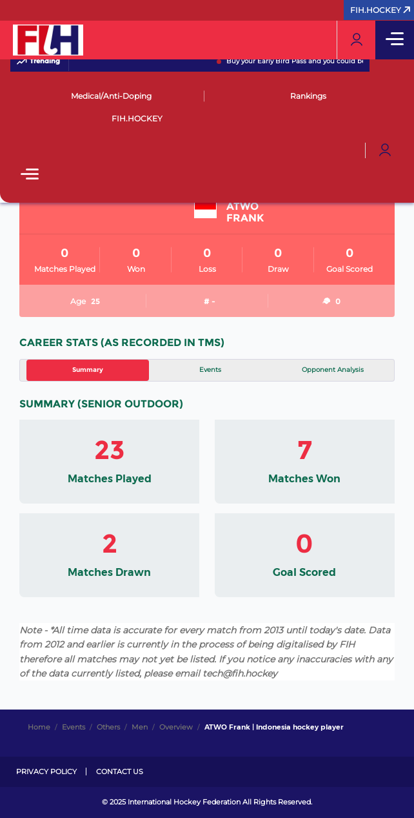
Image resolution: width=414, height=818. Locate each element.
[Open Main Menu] (29, 175)
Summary (87, 369)
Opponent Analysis (333, 369)
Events (210, 369)
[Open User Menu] (385, 150)
